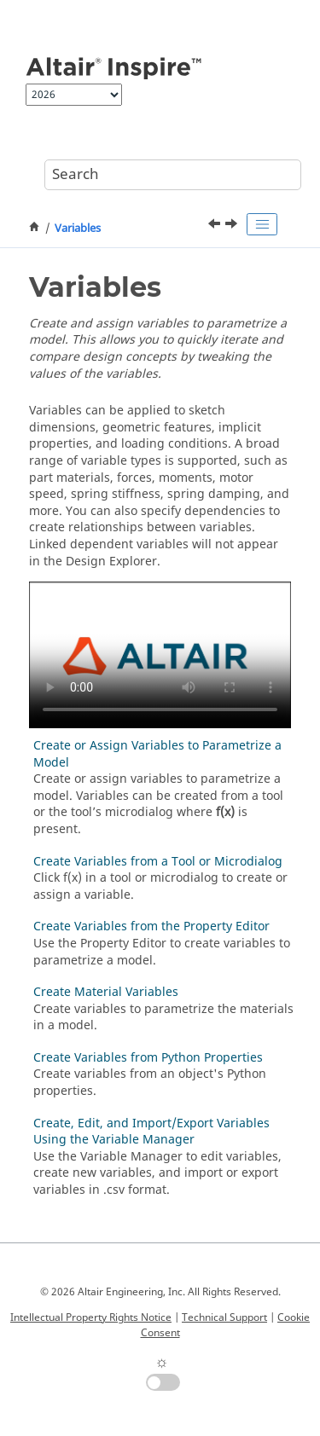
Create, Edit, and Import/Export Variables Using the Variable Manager (151, 1132)
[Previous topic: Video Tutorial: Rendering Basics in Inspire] (216, 226)
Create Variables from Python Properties (148, 1058)
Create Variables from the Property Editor (151, 926)
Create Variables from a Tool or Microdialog (157, 862)
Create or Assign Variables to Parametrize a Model (157, 754)
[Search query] (172, 174)
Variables (78, 228)
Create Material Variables (105, 992)
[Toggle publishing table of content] (262, 224)
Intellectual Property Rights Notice (91, 1317)
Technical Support (224, 1317)
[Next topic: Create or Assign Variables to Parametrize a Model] (233, 226)
